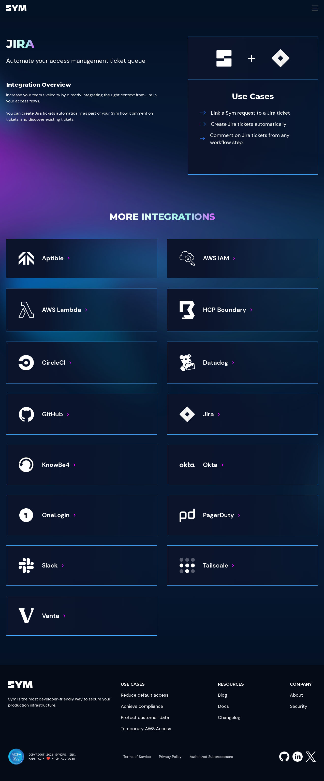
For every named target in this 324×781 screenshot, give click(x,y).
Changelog (229, 717)
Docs (223, 706)
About (296, 695)
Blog (222, 695)
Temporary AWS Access (146, 729)
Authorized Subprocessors (211, 756)
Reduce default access (144, 695)
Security (298, 706)
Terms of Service (137, 756)
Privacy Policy (170, 756)
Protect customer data (145, 717)
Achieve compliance (142, 706)
